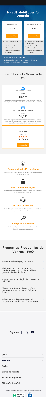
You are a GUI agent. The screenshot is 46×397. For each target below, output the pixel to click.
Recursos (6, 360)
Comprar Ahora (11, 36)
